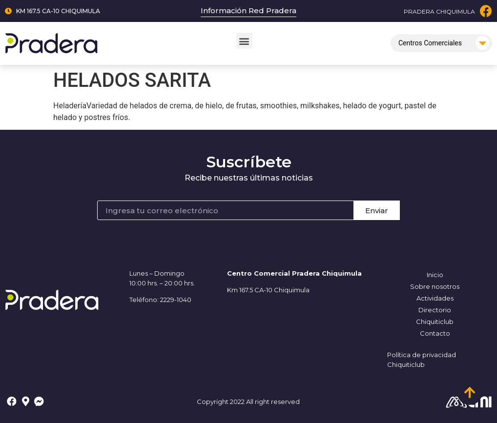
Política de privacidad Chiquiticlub (421, 359)
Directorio (434, 310)
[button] (244, 41)
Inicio (435, 275)
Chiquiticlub (435, 321)
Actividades (435, 298)
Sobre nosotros (434, 286)
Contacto (435, 333)
